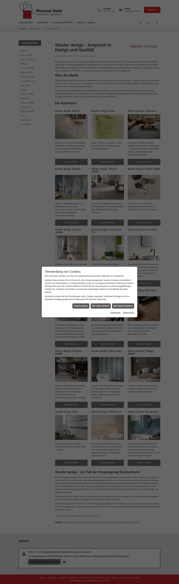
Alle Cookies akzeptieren (123, 306)
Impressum (116, 312)
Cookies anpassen (81, 306)
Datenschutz (128, 312)
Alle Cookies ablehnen (100, 306)
